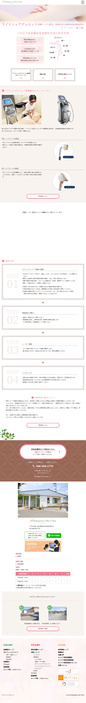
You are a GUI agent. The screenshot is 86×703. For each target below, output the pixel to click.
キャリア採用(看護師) (65, 657)
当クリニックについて (11, 652)
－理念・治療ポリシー (11, 654)
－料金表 (34, 670)
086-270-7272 (42, 473)
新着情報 (6, 667)
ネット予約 (7, 669)
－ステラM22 (37, 659)
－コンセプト (36, 654)
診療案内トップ (9, 649)
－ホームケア (37, 668)
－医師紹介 (8, 657)
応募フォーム (62, 665)
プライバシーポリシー (8, 695)
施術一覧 (71, 27)
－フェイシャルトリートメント (43, 666)
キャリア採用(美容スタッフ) (67, 662)
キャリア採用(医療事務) (66, 660)
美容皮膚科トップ (37, 649)
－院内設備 (8, 659)
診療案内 (6, 661)
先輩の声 (61, 655)
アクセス (6, 664)
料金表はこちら (42, 196)
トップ (56, 27)
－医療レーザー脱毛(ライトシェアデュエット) (42, 663)
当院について (63, 27)
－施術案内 (35, 657)
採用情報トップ (63, 649)
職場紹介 (61, 652)
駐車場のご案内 (42, 628)
